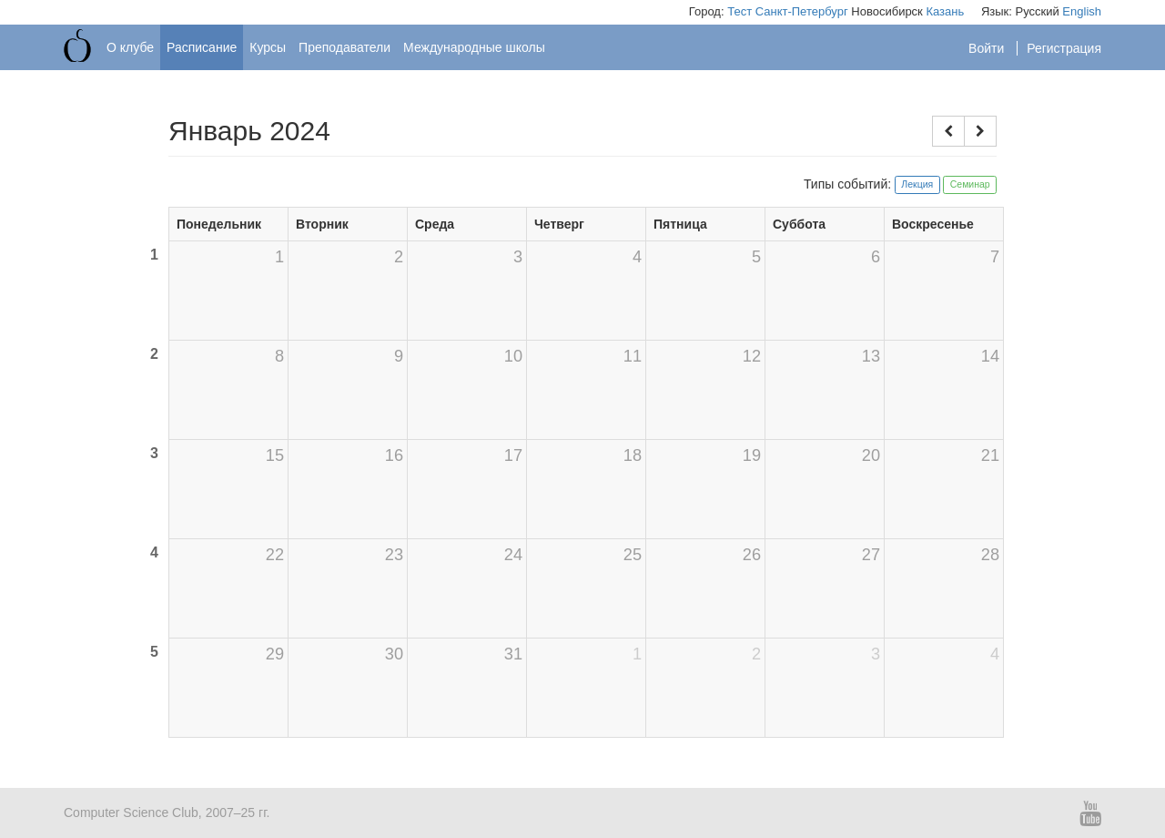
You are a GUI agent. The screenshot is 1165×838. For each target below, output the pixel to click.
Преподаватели (344, 47)
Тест (739, 11)
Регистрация (1064, 48)
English (1081, 11)
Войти (988, 48)
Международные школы (474, 47)
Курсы (267, 47)
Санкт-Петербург (801, 11)
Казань (945, 11)
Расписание (202, 47)
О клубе (130, 47)
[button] (948, 131)
